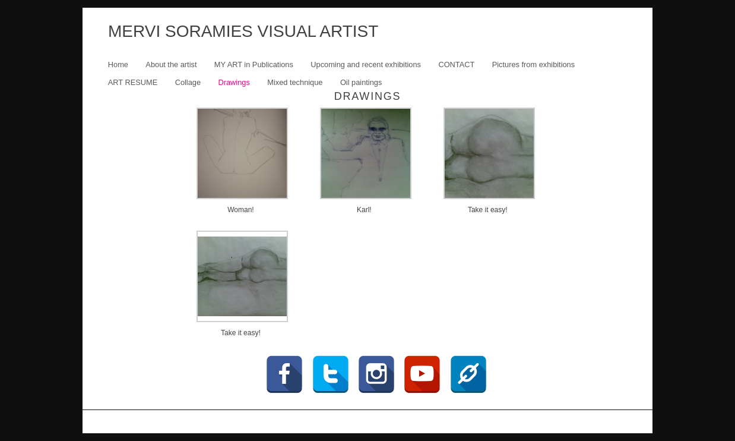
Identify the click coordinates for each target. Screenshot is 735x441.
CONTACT (456, 64)
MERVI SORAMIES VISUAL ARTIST (243, 31)
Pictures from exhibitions (533, 64)
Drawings (233, 82)
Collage (188, 82)
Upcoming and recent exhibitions (366, 64)
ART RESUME (132, 82)
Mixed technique (294, 82)
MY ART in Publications (253, 64)
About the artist (171, 64)
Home (118, 64)
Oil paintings (361, 82)
